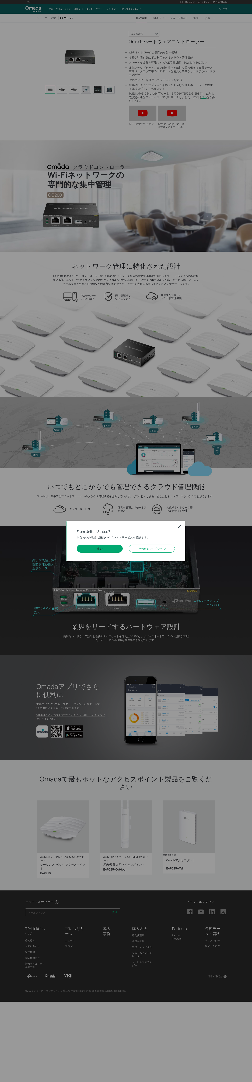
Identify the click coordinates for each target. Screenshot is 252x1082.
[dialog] (126, 541)
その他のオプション (152, 549)
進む (100, 549)
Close (179, 526)
